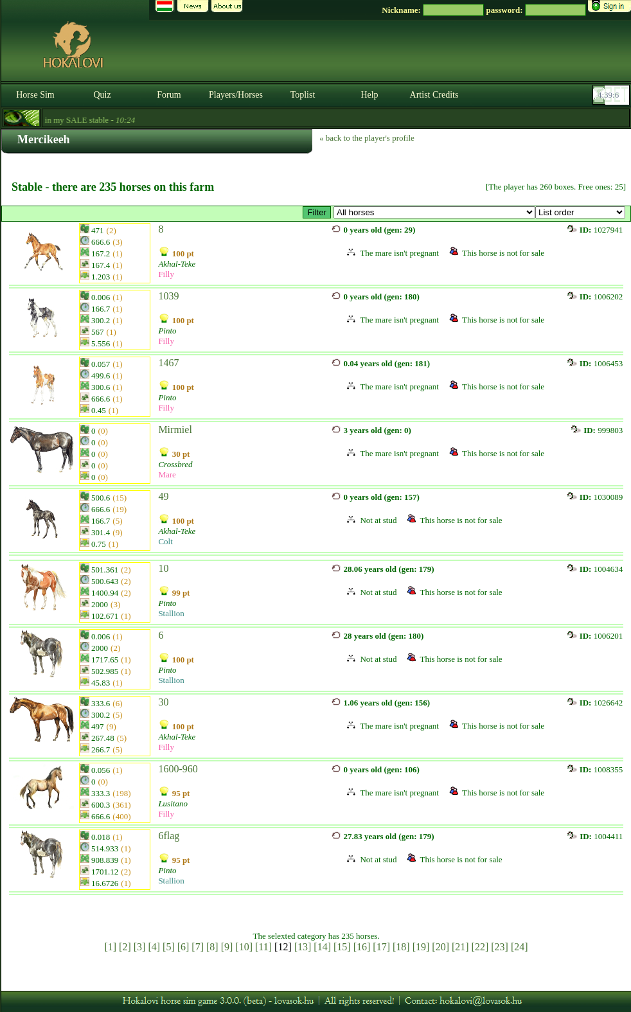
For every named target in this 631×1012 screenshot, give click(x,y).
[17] (381, 946)
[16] (362, 946)
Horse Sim (35, 95)
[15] (342, 946)
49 (163, 496)
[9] (227, 946)
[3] (140, 946)
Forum (169, 95)
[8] (212, 946)
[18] (401, 946)
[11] (263, 946)
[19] (421, 946)
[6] (183, 946)
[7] (197, 946)
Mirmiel (174, 429)
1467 (168, 362)
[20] (440, 946)
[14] (322, 946)
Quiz (102, 95)
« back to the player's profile (366, 138)
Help (369, 95)
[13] (303, 946)
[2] (125, 946)
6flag (168, 835)
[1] (110, 946)
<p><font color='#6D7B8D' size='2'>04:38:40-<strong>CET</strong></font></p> (612, 95)
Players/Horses (236, 95)
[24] (519, 946)
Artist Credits (434, 95)
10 (163, 568)
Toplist (303, 95)
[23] (499, 946)
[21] (460, 946)
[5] (169, 946)
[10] (244, 946)
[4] (154, 946)
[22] (480, 946)
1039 (168, 295)
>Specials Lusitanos (434, 212)
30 (163, 702)
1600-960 (177, 768)
